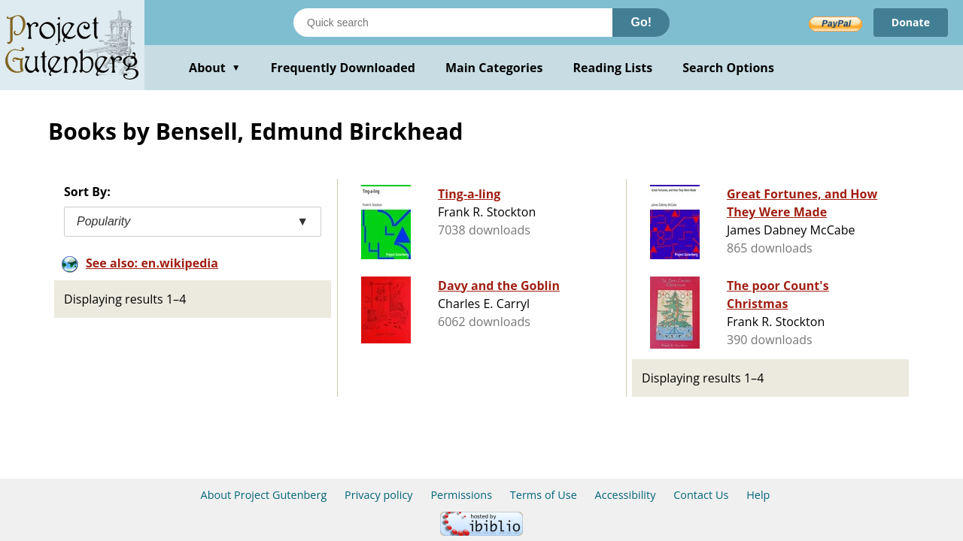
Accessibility (625, 495)
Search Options (728, 67)
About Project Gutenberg (264, 495)
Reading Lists (613, 67)
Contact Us (700, 495)
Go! (641, 22)
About (215, 68)
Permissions (461, 495)
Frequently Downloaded (343, 67)
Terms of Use (543, 495)
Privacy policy (379, 495)
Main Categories (494, 67)
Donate (911, 22)
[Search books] (452, 22)
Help (758, 495)
